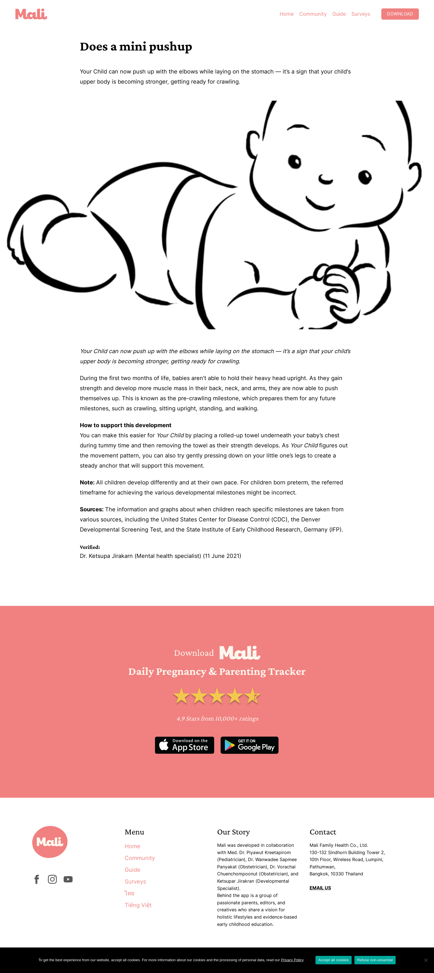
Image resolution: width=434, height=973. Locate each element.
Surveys (360, 14)
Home (287, 14)
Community (313, 14)
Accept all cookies (333, 960)
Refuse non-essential (375, 960)
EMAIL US (320, 888)
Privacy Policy (292, 960)
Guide (339, 14)
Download (400, 14)
